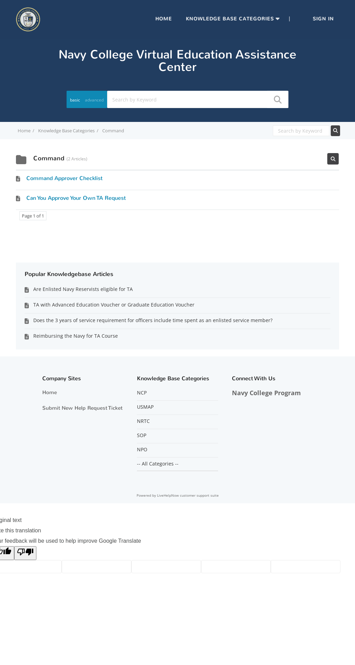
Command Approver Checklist (64, 178)
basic (75, 100)
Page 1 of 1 (33, 216)
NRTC (143, 421)
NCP (142, 393)
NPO (142, 449)
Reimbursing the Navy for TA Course (75, 335)
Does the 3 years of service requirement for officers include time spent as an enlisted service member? (152, 320)
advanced (94, 100)
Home (163, 19)
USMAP (145, 407)
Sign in (323, 19)
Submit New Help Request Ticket (82, 408)
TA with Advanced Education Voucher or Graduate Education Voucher (113, 304)
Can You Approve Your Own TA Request (76, 198)
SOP (141, 435)
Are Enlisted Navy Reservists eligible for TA (83, 289)
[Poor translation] (25, 553)
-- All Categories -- (158, 464)
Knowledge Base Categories (230, 19)
